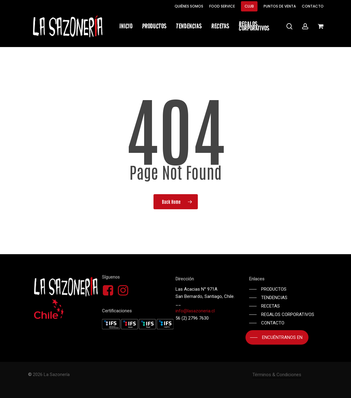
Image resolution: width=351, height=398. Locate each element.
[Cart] (320, 26)
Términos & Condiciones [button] (276, 388)
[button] (267, 289)
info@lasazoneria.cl (195, 311)
